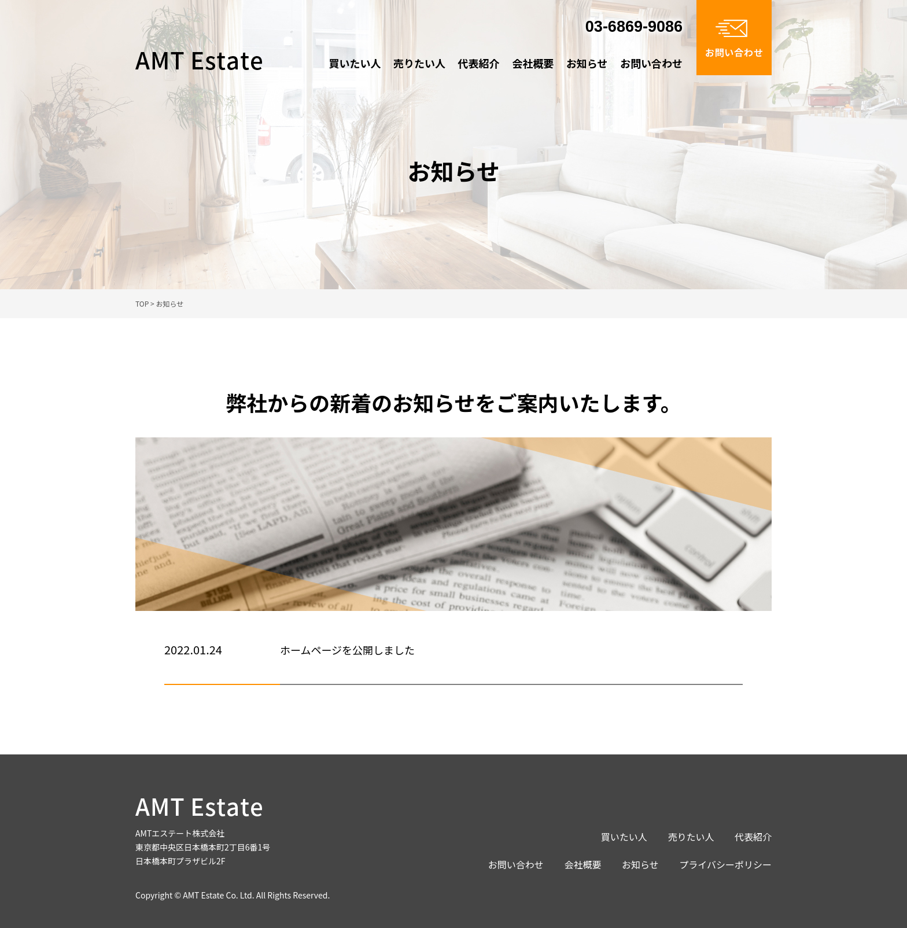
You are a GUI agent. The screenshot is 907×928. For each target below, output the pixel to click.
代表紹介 (479, 63)
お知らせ (587, 63)
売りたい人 (419, 63)
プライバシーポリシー (725, 864)
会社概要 (533, 63)
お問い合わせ (651, 63)
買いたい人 (355, 63)
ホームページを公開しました (347, 649)
